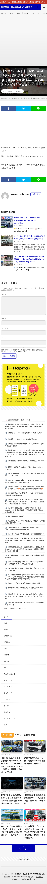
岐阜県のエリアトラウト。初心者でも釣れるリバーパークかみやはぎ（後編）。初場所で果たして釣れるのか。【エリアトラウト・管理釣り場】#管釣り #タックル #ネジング (24, 453)
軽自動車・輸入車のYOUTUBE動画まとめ (30, 874)
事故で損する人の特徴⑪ (16, 516)
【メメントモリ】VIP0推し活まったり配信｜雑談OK (25, 534)
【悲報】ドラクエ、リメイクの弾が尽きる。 (23, 439)
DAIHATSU (8, 636)
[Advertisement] (23, 41)
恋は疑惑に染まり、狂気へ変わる (19, 420)
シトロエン (8, 687)
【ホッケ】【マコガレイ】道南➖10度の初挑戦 (24, 583)
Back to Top (23, 849)
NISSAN (6, 655)
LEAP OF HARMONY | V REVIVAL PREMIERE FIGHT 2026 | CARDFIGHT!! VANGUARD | (24, 481)
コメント (4, 294)
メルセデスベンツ (10, 718)
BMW (19, 13)
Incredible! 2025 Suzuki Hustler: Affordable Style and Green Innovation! (27, 220)
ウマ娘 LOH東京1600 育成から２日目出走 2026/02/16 (26, 588)
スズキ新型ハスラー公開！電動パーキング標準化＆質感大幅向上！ (35, 761)
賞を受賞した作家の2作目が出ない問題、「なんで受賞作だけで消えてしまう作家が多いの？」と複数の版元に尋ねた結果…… (24, 426)
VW (33, 13)
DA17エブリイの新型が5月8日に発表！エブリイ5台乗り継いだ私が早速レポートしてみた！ (11, 799)
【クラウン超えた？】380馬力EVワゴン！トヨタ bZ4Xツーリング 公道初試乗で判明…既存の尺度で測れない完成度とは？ (24, 510)
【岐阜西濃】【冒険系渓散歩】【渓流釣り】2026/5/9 (26, 461)
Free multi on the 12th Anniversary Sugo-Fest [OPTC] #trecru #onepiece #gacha (22, 528)
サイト (3, 338)
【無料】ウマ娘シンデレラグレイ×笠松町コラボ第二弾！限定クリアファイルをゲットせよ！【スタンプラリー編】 (24, 596)
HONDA (7, 642)
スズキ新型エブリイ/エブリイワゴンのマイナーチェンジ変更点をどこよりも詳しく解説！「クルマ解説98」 (35, 832)
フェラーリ (8, 693)
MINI (26, 13)
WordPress (30, 879)
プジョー (7, 699)
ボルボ (6, 706)
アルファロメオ (9, 674)
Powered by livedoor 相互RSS (14, 608)
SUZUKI (18, 91)
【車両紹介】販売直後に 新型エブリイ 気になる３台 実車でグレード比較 (35, 799)
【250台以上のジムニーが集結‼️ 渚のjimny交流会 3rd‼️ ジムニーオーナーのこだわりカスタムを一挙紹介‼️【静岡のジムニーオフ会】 (24, 549)
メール (4, 328)
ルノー (6, 725)
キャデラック (9, 680)
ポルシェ (7, 712)
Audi (11, 13)
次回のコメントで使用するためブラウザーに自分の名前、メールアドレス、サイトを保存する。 (23, 350)
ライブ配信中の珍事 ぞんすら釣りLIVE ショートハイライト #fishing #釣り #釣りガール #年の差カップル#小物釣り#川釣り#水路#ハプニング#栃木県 (24, 577)
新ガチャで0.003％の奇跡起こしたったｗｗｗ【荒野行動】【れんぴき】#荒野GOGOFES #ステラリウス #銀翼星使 (24, 540)
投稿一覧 (35, 194)
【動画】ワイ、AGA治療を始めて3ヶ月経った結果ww (26, 433)
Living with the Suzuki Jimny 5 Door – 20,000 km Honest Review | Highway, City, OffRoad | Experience (29, 259)
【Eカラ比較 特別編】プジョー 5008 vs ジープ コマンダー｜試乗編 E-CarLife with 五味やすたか (24, 563)
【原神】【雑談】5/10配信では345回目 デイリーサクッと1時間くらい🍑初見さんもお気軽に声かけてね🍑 (24, 488)
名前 (4, 318)
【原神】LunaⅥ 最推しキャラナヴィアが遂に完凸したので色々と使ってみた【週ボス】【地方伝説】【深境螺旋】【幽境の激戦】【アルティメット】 (24, 502)
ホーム (3, 13)
